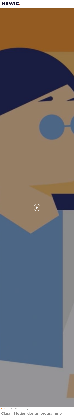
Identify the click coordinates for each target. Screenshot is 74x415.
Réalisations (5, 409)
